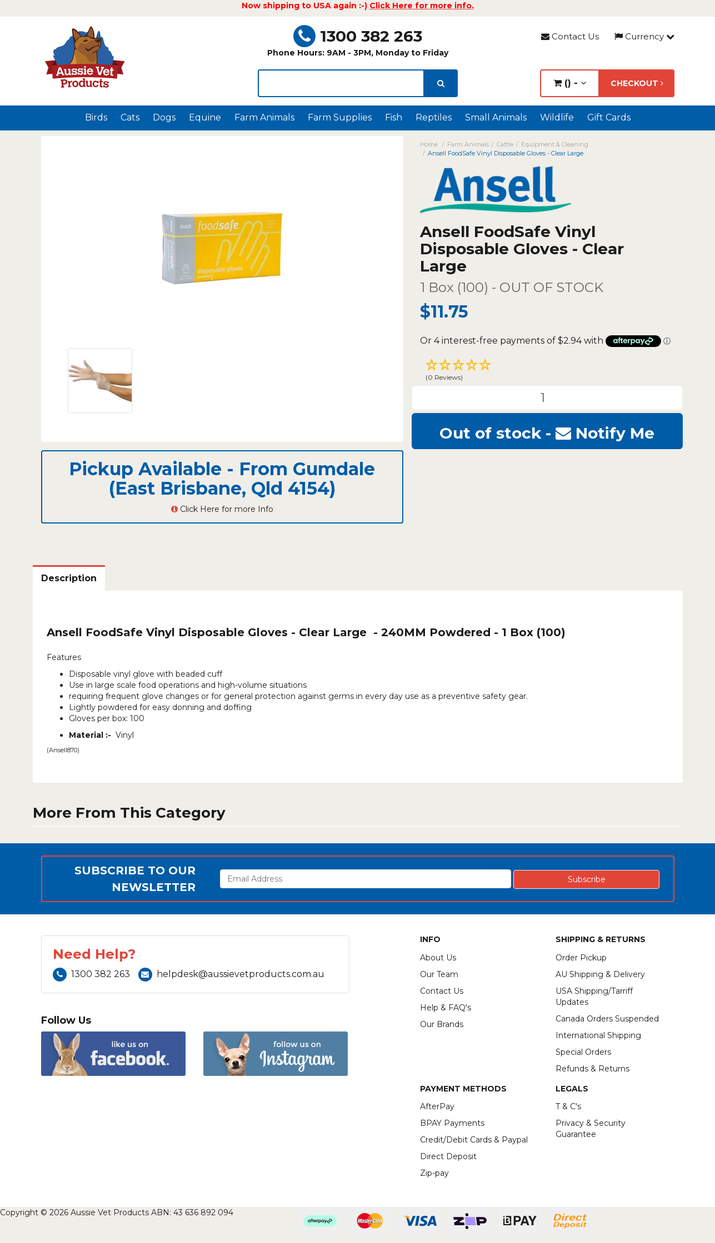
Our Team (439, 974)
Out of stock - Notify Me (546, 433)
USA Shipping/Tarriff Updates (594, 996)
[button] (547, 371)
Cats (130, 117)
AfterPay (437, 1106)
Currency (644, 36)
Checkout (637, 83)
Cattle (505, 144)
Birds (96, 117)
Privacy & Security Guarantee (591, 1128)
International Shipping (598, 1035)
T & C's (568, 1106)
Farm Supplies (340, 117)
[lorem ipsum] (341, 83)
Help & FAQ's (445, 1008)
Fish (393, 117)
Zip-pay (434, 1173)
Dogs (164, 117)
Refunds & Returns (592, 1069)
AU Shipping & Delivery (600, 974)
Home (429, 144)
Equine (205, 117)
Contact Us (570, 36)
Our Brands (441, 1024)
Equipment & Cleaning (554, 144)
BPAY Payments (452, 1123)
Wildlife (557, 117)
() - (569, 83)
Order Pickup (581, 958)
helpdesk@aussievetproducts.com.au (231, 974)
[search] (441, 83)
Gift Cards (609, 117)
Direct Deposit (448, 1156)
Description (69, 578)
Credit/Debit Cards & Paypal (474, 1140)
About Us (438, 958)
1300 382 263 (357, 36)
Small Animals (496, 117)
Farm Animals (264, 117)
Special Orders (583, 1052)
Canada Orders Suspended (607, 1019)
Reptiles (434, 117)
